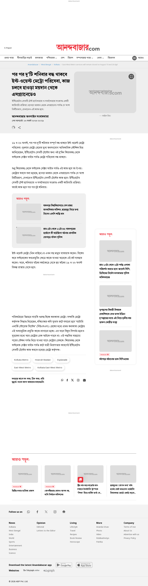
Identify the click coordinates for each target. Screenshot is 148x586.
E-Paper (8, 48)
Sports (12, 541)
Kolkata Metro (21, 359)
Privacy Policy (130, 538)
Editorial (40, 527)
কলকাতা (39, 58)
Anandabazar (33, 64)
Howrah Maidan (43, 359)
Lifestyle (74, 527)
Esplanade (62, 359)
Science (12, 553)
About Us (128, 530)
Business (13, 549)
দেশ (62, 58)
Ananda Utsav (102, 527)
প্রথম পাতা (9, 58)
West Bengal (46, 64)
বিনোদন (111, 58)
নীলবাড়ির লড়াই (24, 58)
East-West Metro (22, 367)
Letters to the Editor (46, 530)
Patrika (99, 541)
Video (98, 534)
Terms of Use (130, 527)
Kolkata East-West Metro (49, 367)
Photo (99, 530)
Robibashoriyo (102, 538)
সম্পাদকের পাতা (85, 58)
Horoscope (75, 541)
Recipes (73, 534)
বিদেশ (70, 58)
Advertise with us (131, 534)
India (11, 534)
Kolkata (57, 64)
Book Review (76, 538)
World (11, 538)
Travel (72, 530)
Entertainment (15, 545)
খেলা (100, 58)
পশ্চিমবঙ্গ (51, 58)
